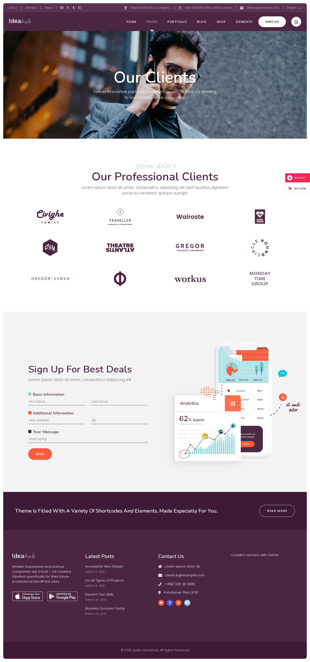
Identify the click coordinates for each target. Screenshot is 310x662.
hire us (272, 21)
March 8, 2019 (95, 572)
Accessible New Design (104, 566)
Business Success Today (105, 608)
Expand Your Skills (99, 594)
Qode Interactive (145, 650)
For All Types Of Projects (104, 580)
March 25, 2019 (95, 600)
